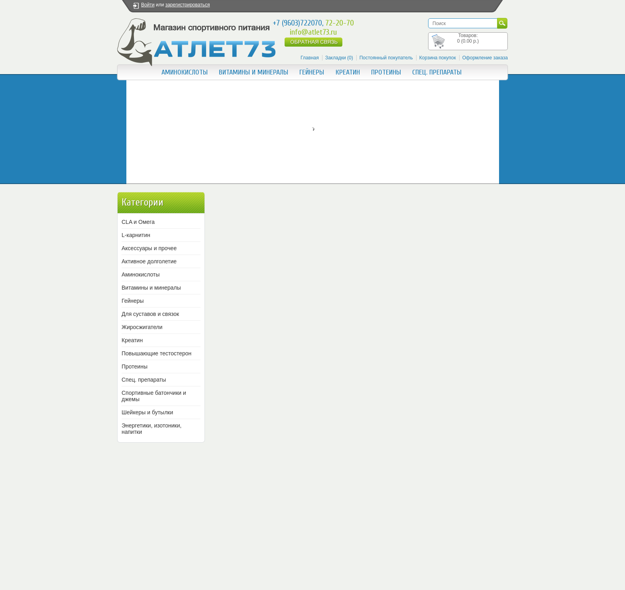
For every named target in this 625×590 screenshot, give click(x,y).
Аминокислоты (184, 72)
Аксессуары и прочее (149, 248)
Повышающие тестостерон (156, 353)
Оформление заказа (485, 58)
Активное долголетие (149, 261)
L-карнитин (136, 235)
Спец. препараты (437, 72)
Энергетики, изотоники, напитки (151, 428)
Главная (310, 58)
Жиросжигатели (142, 327)
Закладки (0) (339, 58)
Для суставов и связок (150, 314)
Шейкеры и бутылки (147, 412)
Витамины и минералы (253, 72)
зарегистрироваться (187, 5)
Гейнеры (311, 72)
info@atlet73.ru (313, 32)
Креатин (348, 72)
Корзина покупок (437, 58)
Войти (148, 5)
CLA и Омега (138, 222)
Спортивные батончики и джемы (154, 396)
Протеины (386, 72)
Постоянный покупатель (386, 58)
